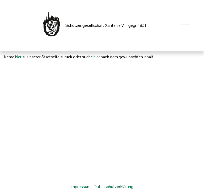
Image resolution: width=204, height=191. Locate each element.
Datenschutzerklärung (113, 186)
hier (18, 57)
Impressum (81, 186)
